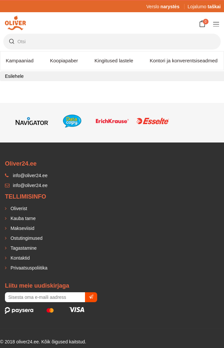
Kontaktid (19, 258)
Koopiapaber (64, 60)
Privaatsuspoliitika (28, 267)
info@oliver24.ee (26, 185)
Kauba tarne (22, 218)
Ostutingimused (25, 238)
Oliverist (18, 208)
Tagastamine (23, 248)
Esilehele (14, 76)
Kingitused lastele (114, 60)
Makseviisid (21, 228)
